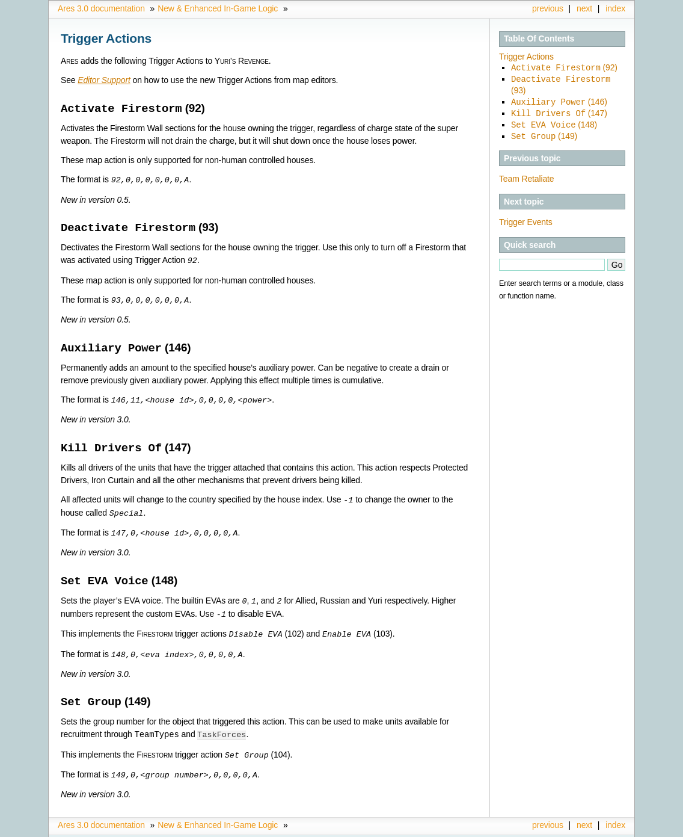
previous (547, 8)
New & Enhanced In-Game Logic (218, 8)
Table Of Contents (539, 38)
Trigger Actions (526, 56)
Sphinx (601, 828)
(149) (544, 133)
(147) (559, 111)
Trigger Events (526, 218)
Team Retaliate (526, 175)
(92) (564, 67)
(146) (559, 100)
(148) (554, 122)
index (615, 8)
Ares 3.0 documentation (101, 8)
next (584, 8)
